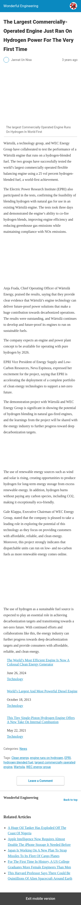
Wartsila (19, 767)
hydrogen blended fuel (18, 762)
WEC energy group (38, 767)
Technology (15, 679)
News (23, 748)
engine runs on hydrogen (46, 758)
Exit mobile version (40, 899)
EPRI (67, 758)
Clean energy (20, 758)
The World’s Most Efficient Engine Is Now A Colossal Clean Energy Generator (38, 662)
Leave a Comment (40, 781)
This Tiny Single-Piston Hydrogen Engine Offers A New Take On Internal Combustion (41, 720)
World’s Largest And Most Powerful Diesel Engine (42, 691)
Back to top (71, 799)
